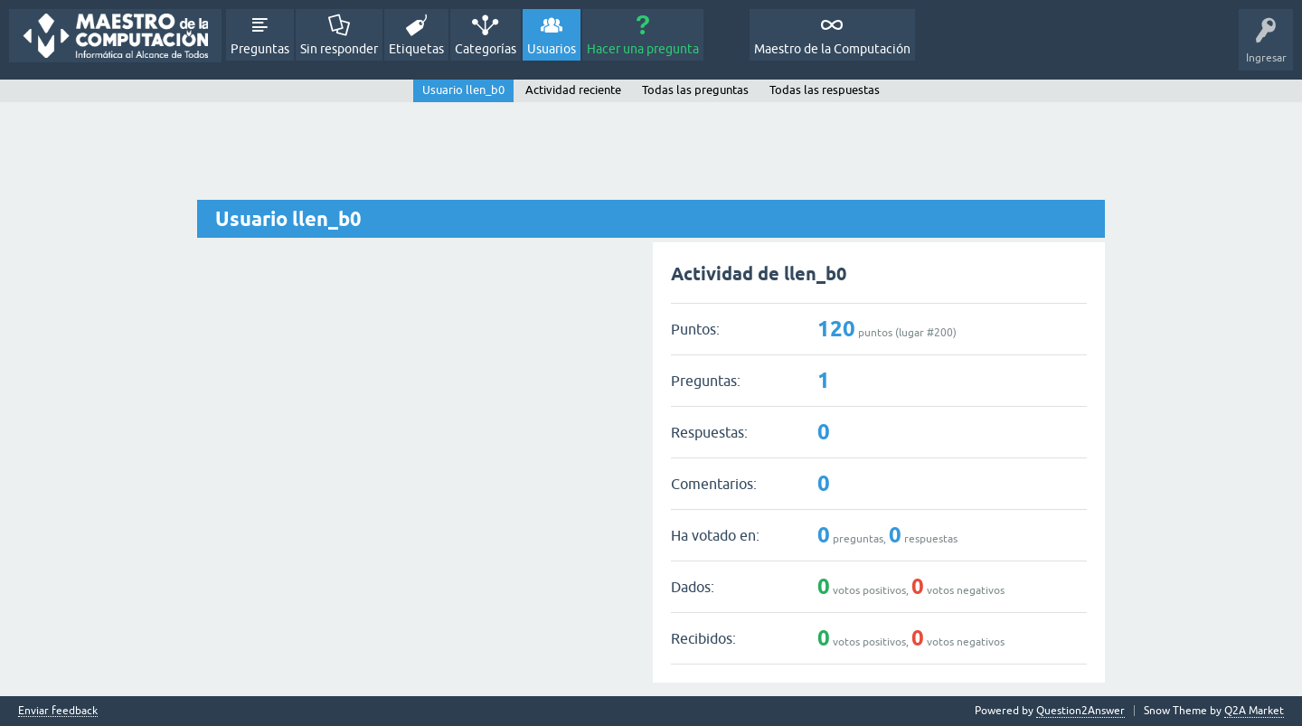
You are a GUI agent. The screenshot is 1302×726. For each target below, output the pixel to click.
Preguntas (260, 49)
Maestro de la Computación (832, 49)
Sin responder (339, 49)
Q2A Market (1254, 710)
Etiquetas (416, 49)
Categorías (485, 49)
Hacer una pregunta (643, 49)
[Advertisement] (651, 152)
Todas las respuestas (824, 90)
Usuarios (551, 49)
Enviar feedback (58, 711)
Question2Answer (1080, 710)
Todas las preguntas (695, 90)
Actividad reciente (573, 90)
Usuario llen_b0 (463, 90)
